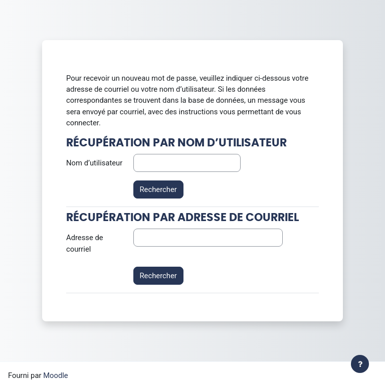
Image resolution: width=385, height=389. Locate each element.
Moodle (55, 375)
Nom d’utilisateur (94, 162)
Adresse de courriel (84, 243)
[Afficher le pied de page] (360, 364)
